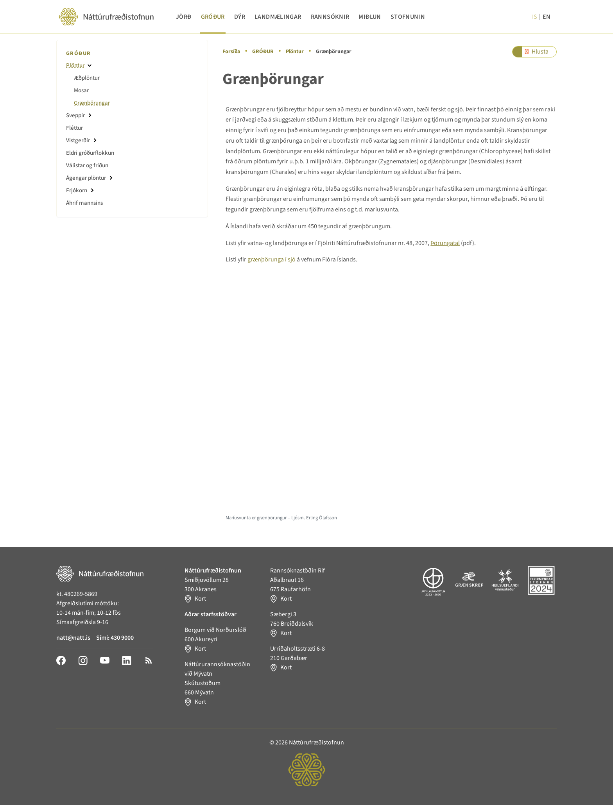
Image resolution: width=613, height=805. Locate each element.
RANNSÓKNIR (330, 17)
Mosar (81, 90)
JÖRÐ (184, 17)
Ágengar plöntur (86, 178)
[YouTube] (104, 660)
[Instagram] (83, 660)
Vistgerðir (78, 140)
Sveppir (75, 115)
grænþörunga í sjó (271, 259)
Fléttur (74, 128)
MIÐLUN (369, 17)
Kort (200, 598)
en (546, 17)
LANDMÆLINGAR (278, 17)
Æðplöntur (87, 78)
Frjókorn (76, 190)
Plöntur (295, 51)
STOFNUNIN (408, 17)
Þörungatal (445, 243)
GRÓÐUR (213, 17)
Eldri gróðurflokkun (90, 153)
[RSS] (148, 660)
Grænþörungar (92, 103)
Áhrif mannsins (84, 203)
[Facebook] (61, 660)
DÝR (239, 17)
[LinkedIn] (126, 660)
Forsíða (231, 51)
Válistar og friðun (87, 165)
